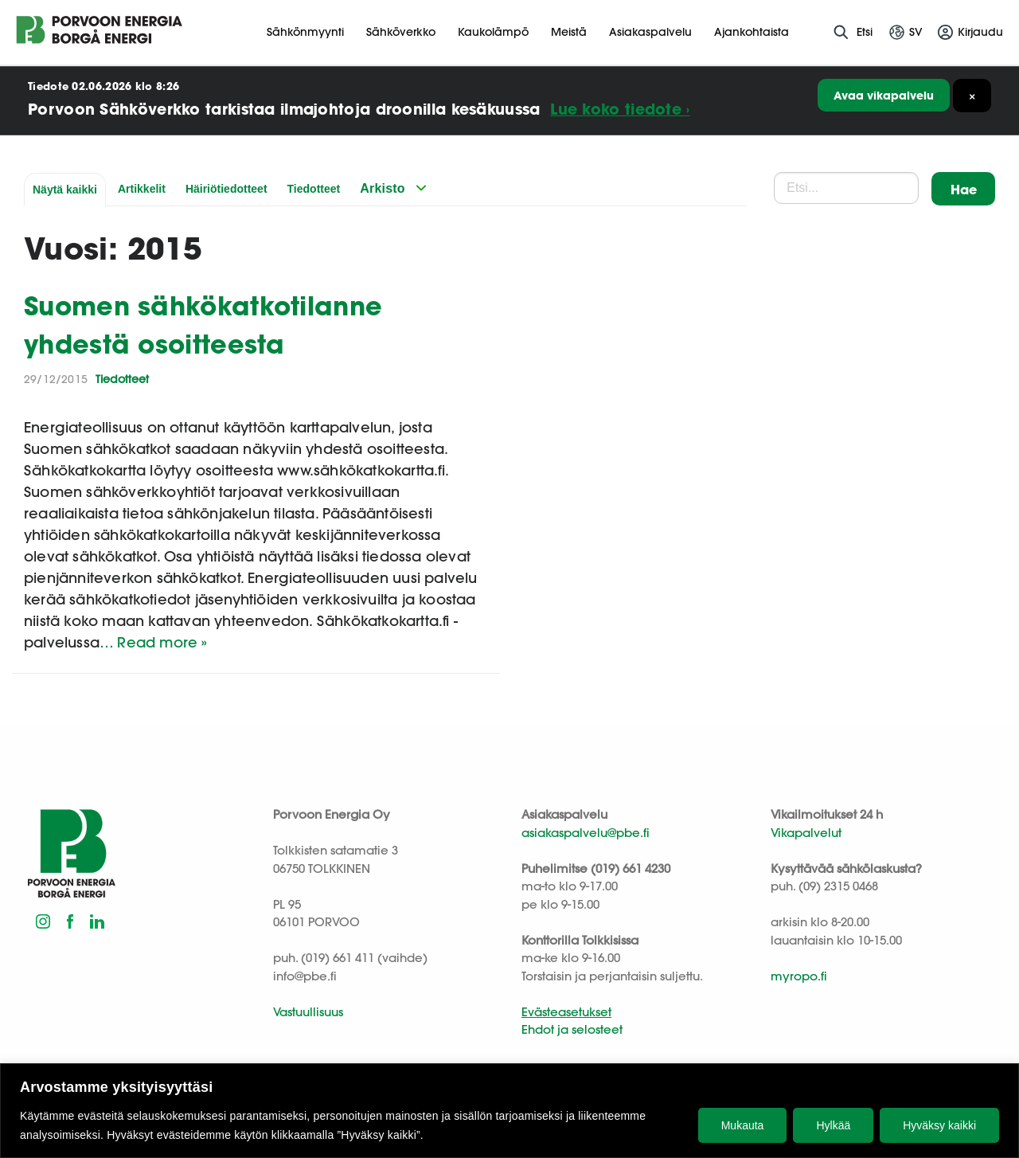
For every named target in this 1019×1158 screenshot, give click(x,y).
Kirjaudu (980, 32)
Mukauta (742, 1125)
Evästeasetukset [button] (566, 1011)
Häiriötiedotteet (226, 188)
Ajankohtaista (751, 32)
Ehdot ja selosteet (572, 1029)
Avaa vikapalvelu (884, 95)
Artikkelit (142, 188)
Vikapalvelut (806, 832)
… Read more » (154, 642)
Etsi (865, 32)
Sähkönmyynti (305, 32)
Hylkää (833, 1125)
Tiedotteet (314, 188)
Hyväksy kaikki (939, 1125)
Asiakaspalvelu (650, 32)
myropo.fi (799, 976)
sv (916, 32)
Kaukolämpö (493, 32)
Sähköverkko (400, 32)
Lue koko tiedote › (619, 109)
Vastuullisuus (308, 1011)
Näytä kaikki (65, 189)
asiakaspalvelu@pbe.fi (585, 832)
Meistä (569, 32)
